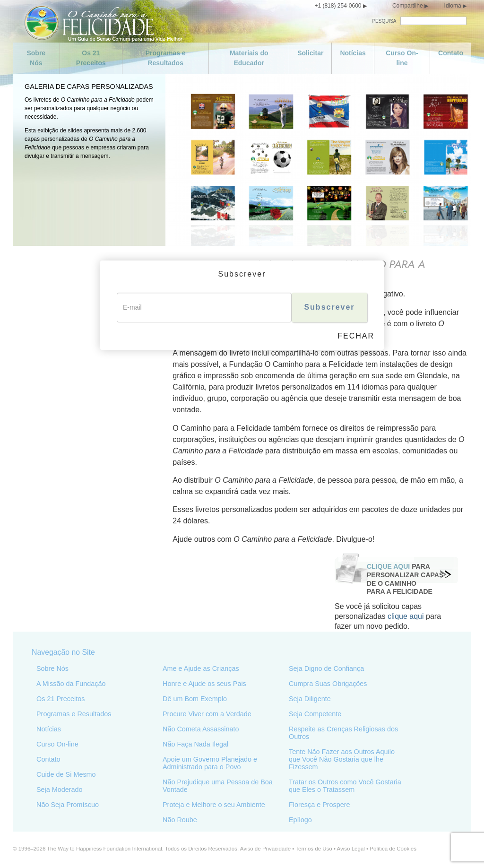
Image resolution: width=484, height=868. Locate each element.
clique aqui (405, 616)
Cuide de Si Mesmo (66, 774)
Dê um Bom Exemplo (195, 698)
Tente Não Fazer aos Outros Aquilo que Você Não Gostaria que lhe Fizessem (342, 758)
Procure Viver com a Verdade (207, 713)
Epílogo (300, 819)
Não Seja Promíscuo (67, 804)
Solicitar (310, 53)
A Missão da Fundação (70, 683)
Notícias (352, 53)
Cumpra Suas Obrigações (328, 683)
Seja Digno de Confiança (326, 668)
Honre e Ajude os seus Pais (204, 683)
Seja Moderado (59, 789)
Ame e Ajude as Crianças (201, 668)
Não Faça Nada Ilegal (195, 743)
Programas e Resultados (166, 58)
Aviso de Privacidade (265, 848)
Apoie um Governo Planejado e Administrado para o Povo (210, 762)
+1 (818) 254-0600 (337, 5)
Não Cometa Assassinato (201, 728)
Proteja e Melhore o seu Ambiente (214, 804)
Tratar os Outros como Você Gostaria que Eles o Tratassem (345, 785)
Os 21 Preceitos (91, 58)
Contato (450, 53)
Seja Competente (315, 713)
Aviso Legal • (353, 848)
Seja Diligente (310, 698)
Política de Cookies (393, 848)
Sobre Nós (35, 58)
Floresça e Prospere (319, 804)
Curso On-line (402, 58)
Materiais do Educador (249, 58)
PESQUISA (384, 21)
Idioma (452, 5)
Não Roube (180, 819)
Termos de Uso (313, 848)
